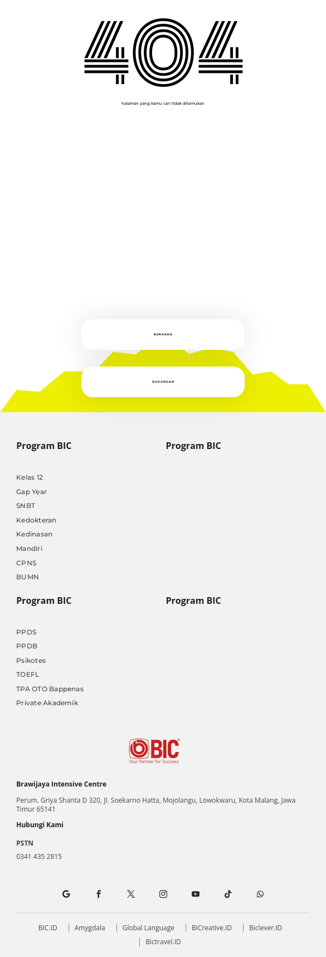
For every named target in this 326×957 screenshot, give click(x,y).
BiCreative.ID (212, 927)
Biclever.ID (265, 927)
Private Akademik (47, 703)
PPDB (26, 646)
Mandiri (29, 548)
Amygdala (90, 927)
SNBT (25, 505)
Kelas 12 (29, 477)
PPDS (26, 632)
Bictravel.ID (163, 941)
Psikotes (31, 660)
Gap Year (31, 491)
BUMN (27, 577)
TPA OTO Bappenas (50, 689)
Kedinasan (34, 534)
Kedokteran (36, 520)
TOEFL (27, 674)
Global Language (148, 927)
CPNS (26, 563)
